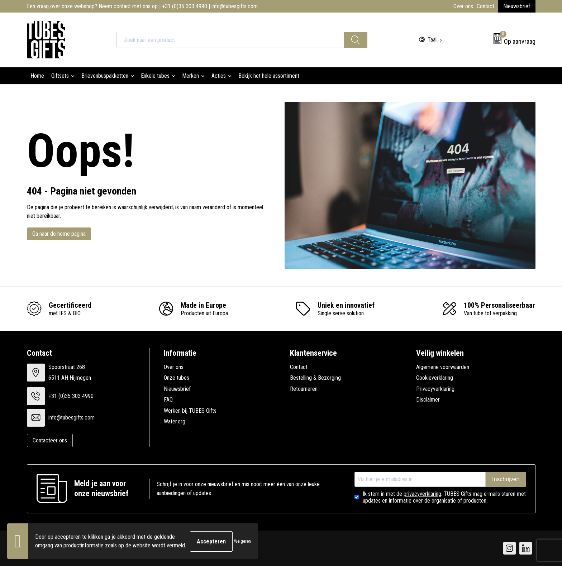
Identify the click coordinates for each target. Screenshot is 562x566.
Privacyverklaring (435, 388)
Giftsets (60, 75)
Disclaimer (428, 399)
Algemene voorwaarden (442, 367)
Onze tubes (176, 377)
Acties (218, 75)
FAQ (168, 399)
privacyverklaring (422, 493)
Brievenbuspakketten (104, 75)
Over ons (463, 6)
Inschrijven (505, 479)
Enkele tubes (155, 75)
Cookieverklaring (434, 377)
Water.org (174, 421)
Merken (190, 75)
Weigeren (242, 541)
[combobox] (230, 40)
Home (37, 75)
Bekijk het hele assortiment (268, 75)
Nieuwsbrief (516, 6)
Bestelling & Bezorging (315, 377)
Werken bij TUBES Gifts (190, 410)
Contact (485, 6)
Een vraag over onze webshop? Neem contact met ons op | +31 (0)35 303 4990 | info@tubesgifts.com (142, 6)
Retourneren (304, 388)
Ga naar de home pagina (59, 233)
